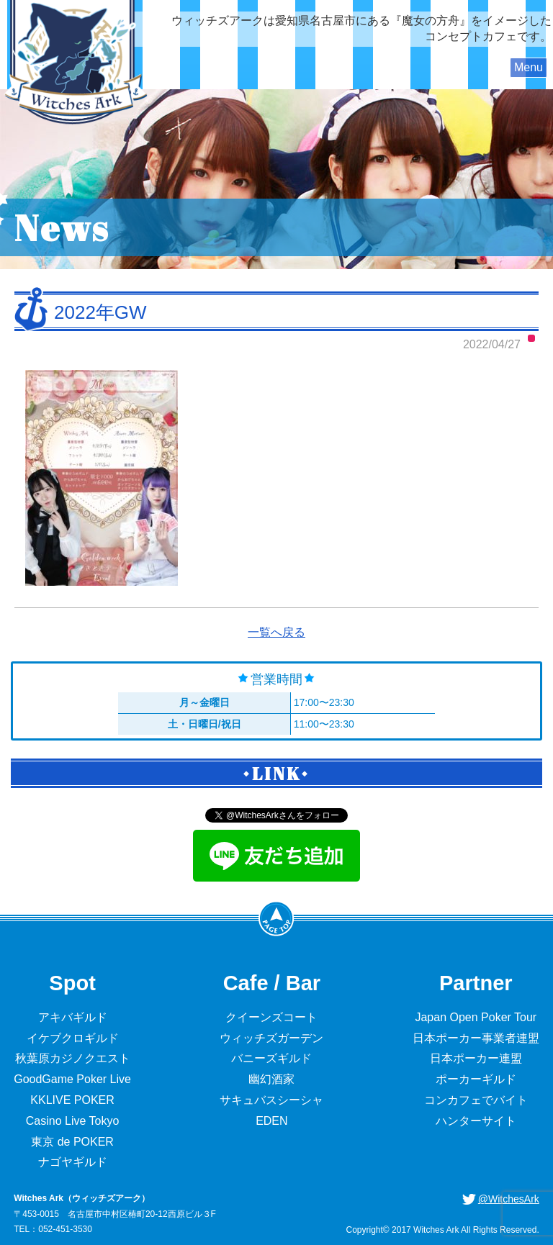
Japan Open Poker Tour (475, 1017)
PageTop (276, 918)
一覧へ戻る (276, 632)
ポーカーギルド (476, 1079)
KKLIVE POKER (72, 1100)
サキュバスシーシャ (271, 1100)
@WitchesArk (508, 1199)
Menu (528, 67)
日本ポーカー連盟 (476, 1058)
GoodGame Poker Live (72, 1079)
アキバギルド (72, 1017)
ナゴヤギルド (72, 1162)
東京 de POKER (72, 1142)
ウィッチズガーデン (271, 1038)
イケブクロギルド (73, 1038)
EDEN (271, 1121)
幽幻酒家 (271, 1079)
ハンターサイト (476, 1121)
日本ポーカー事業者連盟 (476, 1038)
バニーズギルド (271, 1058)
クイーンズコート (271, 1017)
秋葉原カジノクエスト (72, 1058)
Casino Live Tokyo (73, 1121)
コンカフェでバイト (476, 1100)
